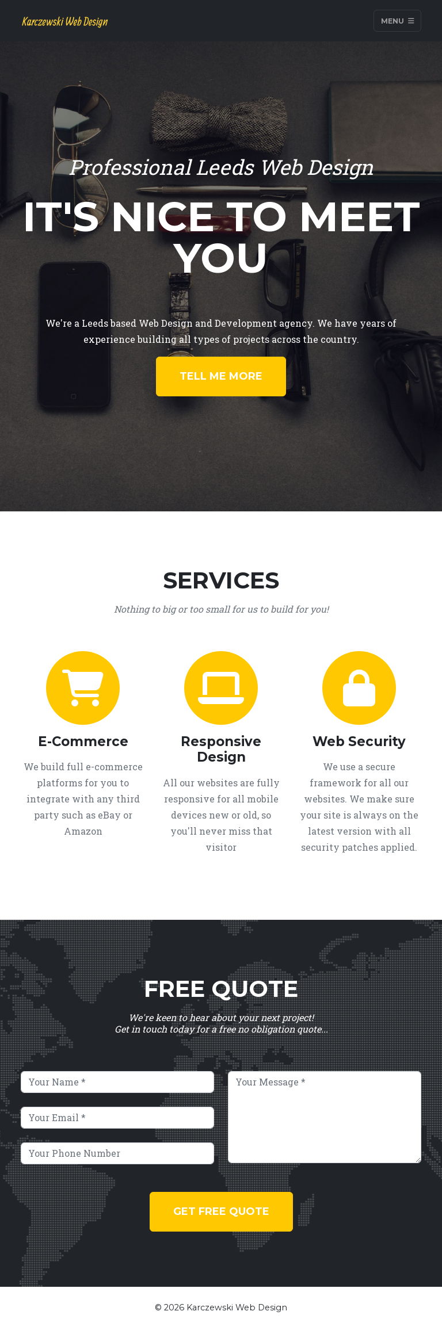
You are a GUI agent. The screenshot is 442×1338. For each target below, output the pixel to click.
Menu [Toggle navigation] (397, 20)
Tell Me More (221, 376)
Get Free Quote (221, 1211)
